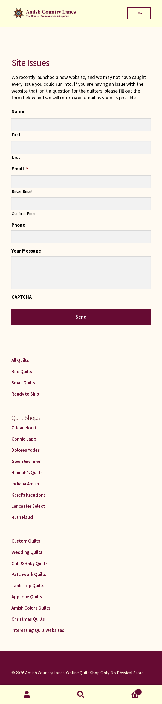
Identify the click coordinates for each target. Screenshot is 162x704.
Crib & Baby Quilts (29, 563)
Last (16, 157)
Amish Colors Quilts (30, 608)
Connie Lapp (23, 439)
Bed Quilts (21, 372)
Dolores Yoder (25, 450)
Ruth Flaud (22, 517)
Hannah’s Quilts (27, 473)
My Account (27, 694)
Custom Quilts (25, 541)
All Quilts (20, 360)
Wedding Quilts (26, 552)
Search (81, 694)
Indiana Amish (25, 484)
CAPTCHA (21, 297)
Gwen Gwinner (25, 461)
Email (19, 168)
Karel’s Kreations (28, 495)
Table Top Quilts (27, 586)
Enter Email (22, 191)
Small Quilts (23, 383)
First (16, 134)
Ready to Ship (25, 394)
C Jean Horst (24, 428)
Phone (18, 225)
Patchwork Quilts (28, 574)
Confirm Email (24, 213)
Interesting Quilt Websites (37, 630)
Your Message (26, 251)
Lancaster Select (28, 506)
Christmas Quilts (28, 619)
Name (17, 111)
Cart (125, 691)
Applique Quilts (26, 597)
